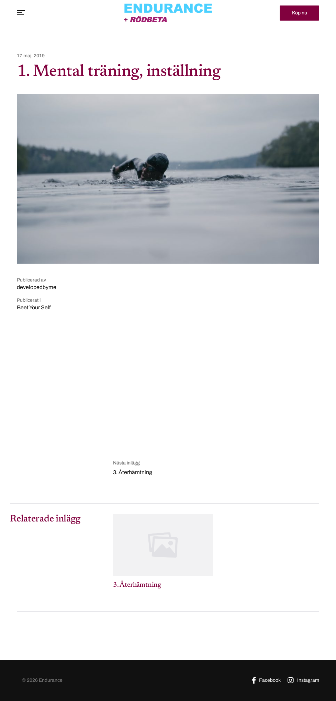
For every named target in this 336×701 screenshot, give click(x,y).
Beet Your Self (34, 307)
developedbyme (36, 287)
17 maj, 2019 (31, 56)
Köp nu (299, 12)
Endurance (51, 680)
